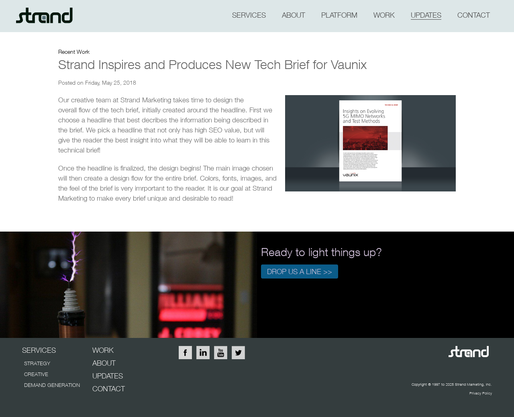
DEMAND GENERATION (52, 385)
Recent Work (74, 51)
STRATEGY (37, 363)
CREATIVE (36, 374)
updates (426, 15)
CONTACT (473, 15)
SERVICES (249, 15)
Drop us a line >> (299, 271)
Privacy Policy (480, 393)
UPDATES (107, 376)
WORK (384, 15)
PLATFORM (339, 15)
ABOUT (104, 363)
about (293, 15)
